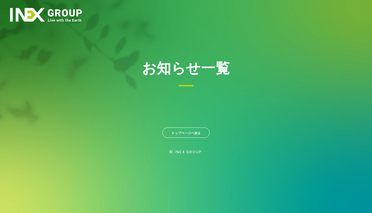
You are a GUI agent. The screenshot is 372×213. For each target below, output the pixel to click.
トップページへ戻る (186, 134)
